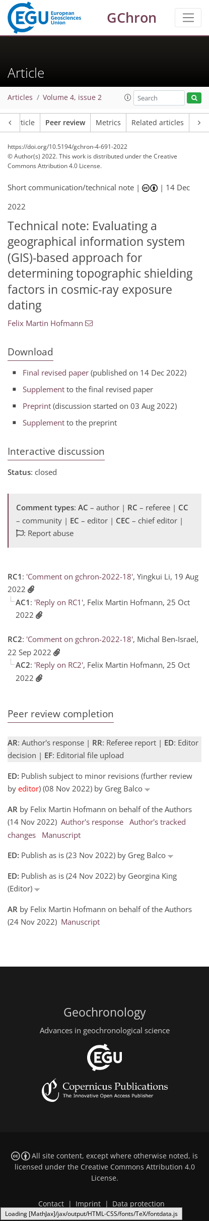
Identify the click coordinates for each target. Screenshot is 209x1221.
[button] (127, 97)
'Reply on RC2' (58, 665)
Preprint (37, 406)
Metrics (108, 122)
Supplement (43, 389)
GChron (132, 17)
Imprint (88, 1203)
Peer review (65, 122)
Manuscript (61, 835)
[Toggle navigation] (188, 17)
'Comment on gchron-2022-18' (79, 576)
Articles (20, 97)
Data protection (138, 1203)
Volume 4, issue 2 (72, 97)
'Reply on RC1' (58, 602)
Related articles (157, 122)
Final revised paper (56, 372)
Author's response (92, 822)
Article (24, 122)
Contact (51, 1203)
